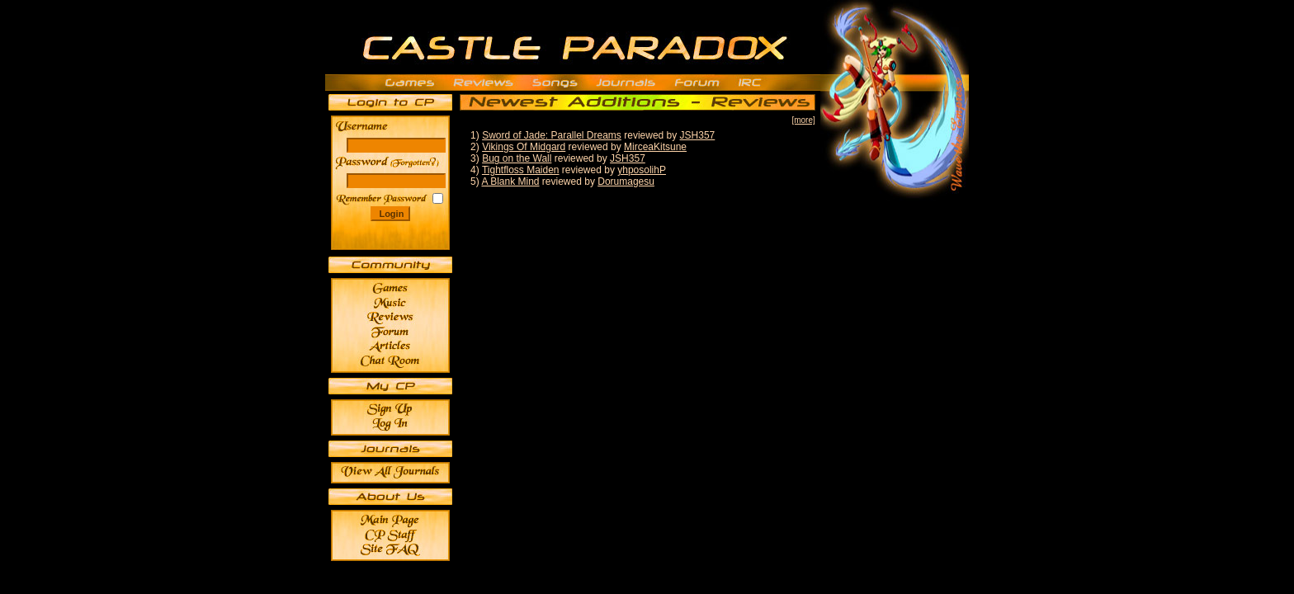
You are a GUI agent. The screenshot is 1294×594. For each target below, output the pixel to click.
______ (416, 162)
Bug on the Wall (516, 158)
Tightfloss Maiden (521, 170)
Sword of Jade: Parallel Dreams (551, 135)
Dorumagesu (625, 181)
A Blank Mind (510, 181)
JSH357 (697, 135)
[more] (803, 120)
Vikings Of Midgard (523, 147)
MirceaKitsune (655, 147)
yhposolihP (641, 170)
